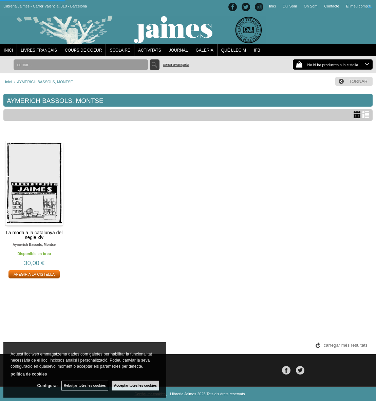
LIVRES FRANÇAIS (39, 50)
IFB (257, 50)
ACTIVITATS (149, 50)
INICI (8, 50)
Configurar (47, 385)
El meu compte (358, 6)
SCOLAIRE (120, 50)
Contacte (331, 6)
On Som (310, 6)
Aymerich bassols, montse (34, 245)
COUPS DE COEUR (83, 50)
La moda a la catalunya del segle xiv (34, 235)
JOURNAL (178, 50)
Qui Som (289, 6)
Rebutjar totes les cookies (85, 385)
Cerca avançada (176, 64)
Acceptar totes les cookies (135, 385)
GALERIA (204, 50)
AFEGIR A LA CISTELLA (34, 274)
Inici (272, 6)
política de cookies (29, 374)
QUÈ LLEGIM (233, 50)
